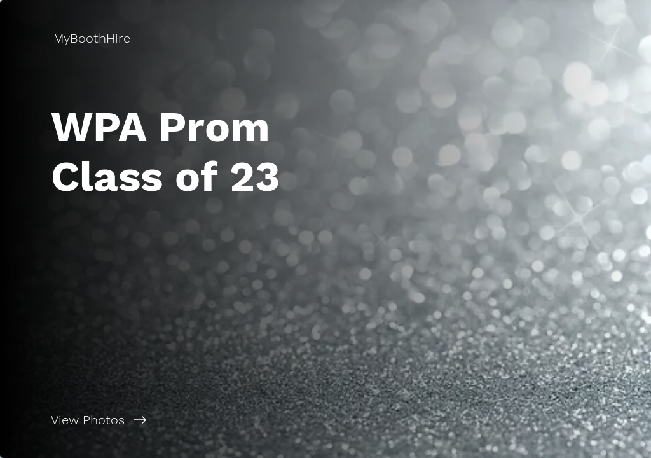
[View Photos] (163, 420)
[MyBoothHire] (93, 38)
